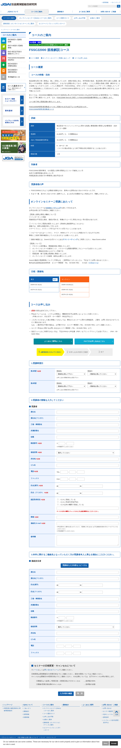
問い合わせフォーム (51, 671)
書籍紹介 (26, 713)
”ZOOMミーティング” (53, 208)
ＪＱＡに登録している (66, 499)
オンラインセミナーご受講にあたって (56, 58)
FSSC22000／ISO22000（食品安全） (13, 59)
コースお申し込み (80, 58)
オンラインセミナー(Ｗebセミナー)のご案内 (35, 18)
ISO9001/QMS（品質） (13, 41)
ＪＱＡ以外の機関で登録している (70, 505)
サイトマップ (116, 2)
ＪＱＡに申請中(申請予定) (67, 502)
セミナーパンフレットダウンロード (52, 23)
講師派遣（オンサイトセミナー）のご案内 (18, 23)
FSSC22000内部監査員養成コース (41, 109)
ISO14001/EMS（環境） (13, 47)
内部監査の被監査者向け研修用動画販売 (12, 711)
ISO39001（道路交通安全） (13, 71)
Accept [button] (113, 743)
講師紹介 (60, 11)
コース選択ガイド (62, 18)
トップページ (5, 29)
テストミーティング (70, 239)
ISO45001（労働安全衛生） (13, 65)
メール (35, 671)
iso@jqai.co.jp (93, 263)
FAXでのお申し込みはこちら (94, 341)
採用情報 (105, 2)
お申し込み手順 (79, 18)
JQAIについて (13, 11)
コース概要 (35, 58)
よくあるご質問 (84, 11)
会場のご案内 (95, 18)
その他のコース (13, 77)
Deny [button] (105, 743)
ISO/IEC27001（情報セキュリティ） (13, 53)
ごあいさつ (27, 710)
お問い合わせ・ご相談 (108, 11)
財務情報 (26, 719)
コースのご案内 (37, 11)
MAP (54, 279)
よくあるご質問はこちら (53, 341)
